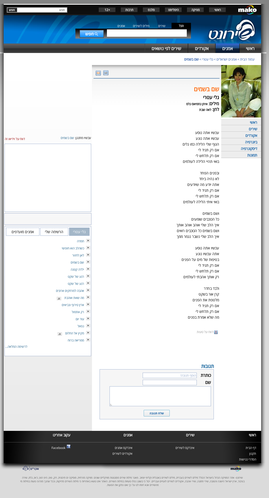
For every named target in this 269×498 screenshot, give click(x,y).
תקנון (252, 453)
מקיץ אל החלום (74, 333)
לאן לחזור (78, 255)
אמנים (121, 26)
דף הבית (251, 448)
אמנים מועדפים (23, 231)
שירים (161, 26)
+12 (107, 10)
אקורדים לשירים (122, 453)
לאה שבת (205, 110)
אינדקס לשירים (184, 448)
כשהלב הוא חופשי (73, 248)
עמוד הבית (247, 59)
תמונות (252, 155)
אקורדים (251, 135)
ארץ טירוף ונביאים (73, 305)
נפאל (80, 326)
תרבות (129, 10)
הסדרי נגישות (247, 459)
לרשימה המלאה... (16, 346)
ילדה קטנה (77, 269)
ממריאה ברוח (76, 340)
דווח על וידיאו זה (15, 139)
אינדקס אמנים (123, 448)
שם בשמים (191, 59)
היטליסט (173, 10)
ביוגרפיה (251, 142)
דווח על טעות (207, 332)
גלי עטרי (207, 59)
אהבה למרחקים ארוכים (70, 290)
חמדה (80, 241)
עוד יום (80, 319)
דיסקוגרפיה (249, 148)
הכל (181, 26)
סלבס (151, 10)
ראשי (217, 10)
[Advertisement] (156, 348)
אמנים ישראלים (226, 59)
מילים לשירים (141, 26)
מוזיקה (196, 10)
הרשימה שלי (54, 231)
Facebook (58, 448)
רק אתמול (78, 312)
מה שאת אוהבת (74, 298)
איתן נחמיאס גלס (197, 104)
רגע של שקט (76, 276)
